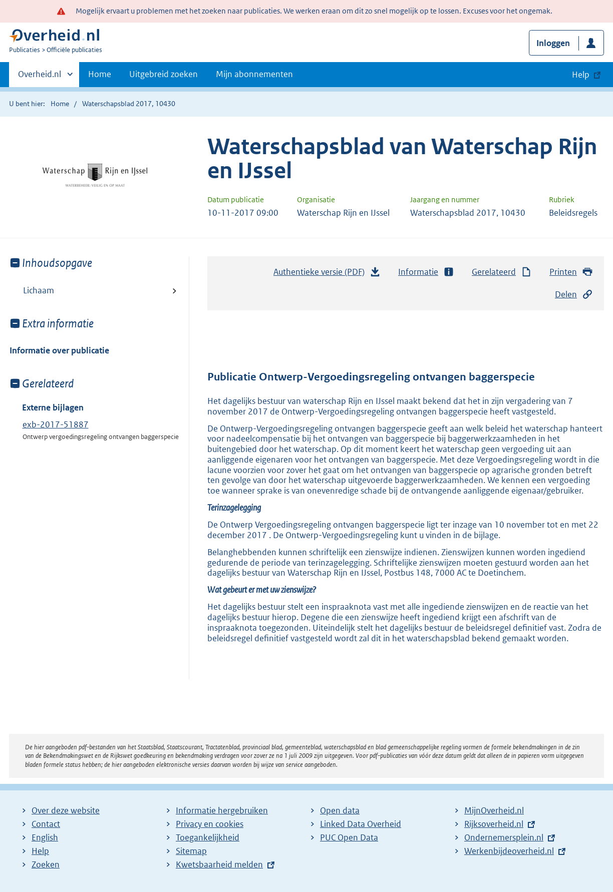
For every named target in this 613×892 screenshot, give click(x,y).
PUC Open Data (349, 837)
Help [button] (580, 74)
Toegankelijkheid (207, 837)
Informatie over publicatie (59, 350)
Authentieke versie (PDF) (327, 274)
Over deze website (66, 810)
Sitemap (191, 850)
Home (99, 74)
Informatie (426, 272)
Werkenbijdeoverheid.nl (509, 850)
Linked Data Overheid (360, 823)
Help (40, 850)
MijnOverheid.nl (494, 810)
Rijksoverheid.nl (493, 823)
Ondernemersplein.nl (503, 837)
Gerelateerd (502, 272)
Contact (46, 823)
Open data (340, 810)
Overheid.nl (39, 77)
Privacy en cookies (209, 823)
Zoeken (46, 864)
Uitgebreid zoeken (163, 74)
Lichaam (38, 290)
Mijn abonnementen (254, 74)
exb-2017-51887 (56, 424)
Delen (574, 294)
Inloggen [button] (553, 43)
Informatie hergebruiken (222, 810)
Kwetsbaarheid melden (219, 864)
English (45, 837)
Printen (571, 272)
